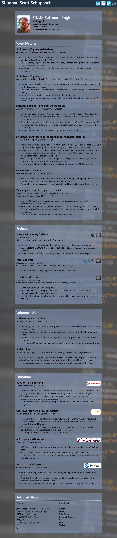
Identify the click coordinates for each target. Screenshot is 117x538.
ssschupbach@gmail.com (48, 24)
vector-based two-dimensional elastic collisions (48, 248)
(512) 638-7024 (45, 26)
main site (77, 326)
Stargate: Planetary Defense (32, 234)
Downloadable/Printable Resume (46, 29)
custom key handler (44, 245)
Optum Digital (22, 79)
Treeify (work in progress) (30, 277)
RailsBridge (23, 349)
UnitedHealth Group (42, 79)
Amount (19, 109)
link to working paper (37, 424)
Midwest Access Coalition (30, 318)
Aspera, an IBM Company (26, 140)
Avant (34, 109)
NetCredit (20, 52)
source (25, 251)
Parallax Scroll (24, 260)
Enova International (39, 52)
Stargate (56, 240)
